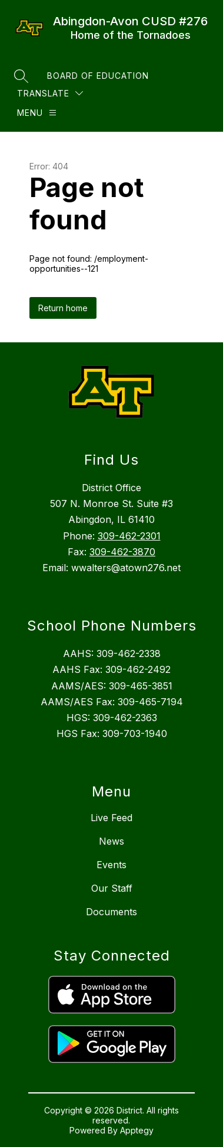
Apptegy (137, 1130)
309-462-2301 (129, 536)
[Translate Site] (50, 93)
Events (111, 865)
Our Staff (111, 888)
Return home (63, 308)
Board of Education (98, 76)
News (111, 841)
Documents (111, 912)
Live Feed (111, 817)
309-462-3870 (122, 552)
